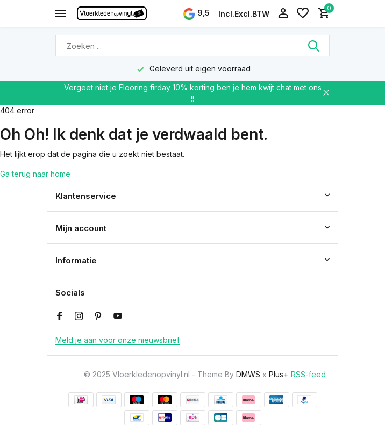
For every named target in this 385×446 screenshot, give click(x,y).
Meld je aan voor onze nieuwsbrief (117, 339)
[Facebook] (59, 316)
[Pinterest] (98, 316)
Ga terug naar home (35, 173)
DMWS (248, 374)
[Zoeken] (192, 45)
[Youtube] (117, 316)
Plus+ (278, 374)
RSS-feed (308, 374)
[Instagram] (79, 316)
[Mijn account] (283, 13)
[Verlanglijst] (303, 13)
